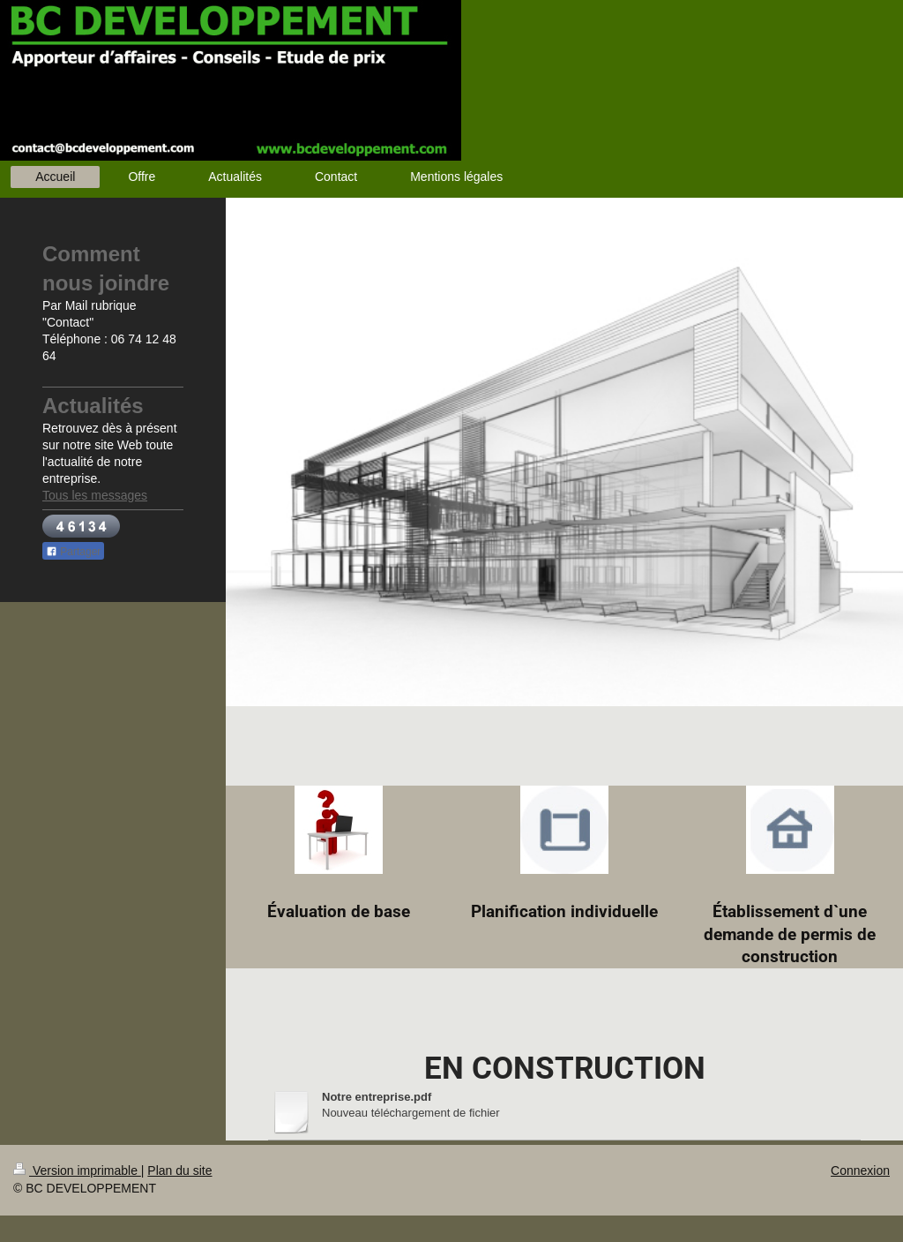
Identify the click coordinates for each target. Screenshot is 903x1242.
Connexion (860, 1170)
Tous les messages (94, 495)
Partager (73, 552)
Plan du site (179, 1170)
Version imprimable (77, 1170)
